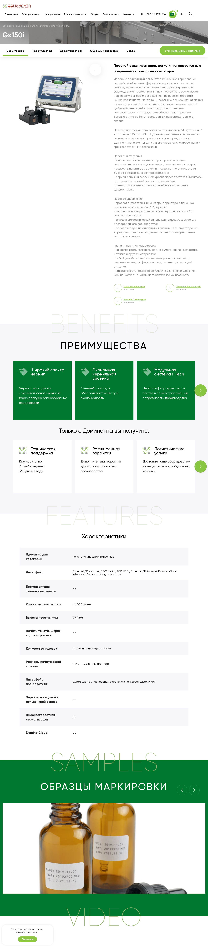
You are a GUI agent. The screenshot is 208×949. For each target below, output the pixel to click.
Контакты (128, 14)
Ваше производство (75, 14)
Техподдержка (110, 14)
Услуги (95, 14)
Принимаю (27, 939)
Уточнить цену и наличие (182, 50)
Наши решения (51, 14)
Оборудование (30, 14)
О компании (11, 14)
